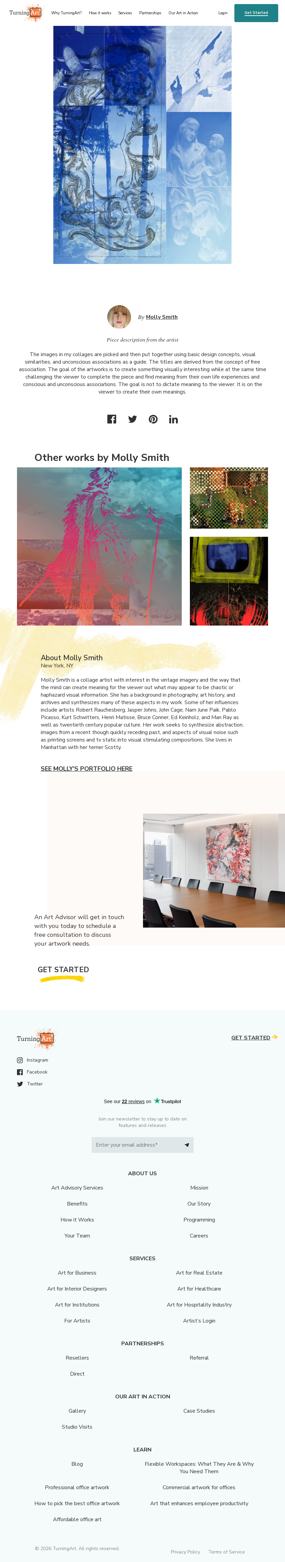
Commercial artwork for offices (199, 1487)
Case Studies (199, 1411)
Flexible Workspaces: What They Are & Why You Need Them (199, 1467)
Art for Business (77, 1273)
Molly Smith (162, 317)
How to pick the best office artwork (77, 1503)
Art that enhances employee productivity (199, 1503)
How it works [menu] (100, 13)
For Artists (77, 1321)
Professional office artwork (77, 1487)
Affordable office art (77, 1519)
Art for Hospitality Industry (199, 1305)
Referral (199, 1358)
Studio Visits (77, 1427)
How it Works (77, 1220)
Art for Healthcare (199, 1289)
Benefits (77, 1204)
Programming (199, 1220)
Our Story (199, 1204)
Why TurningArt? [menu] (66, 13)
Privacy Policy (185, 1552)
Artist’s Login (199, 1321)
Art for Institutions (77, 1305)
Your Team (77, 1236)
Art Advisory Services (77, 1188)
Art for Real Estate (199, 1273)
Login (223, 13)
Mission (199, 1188)
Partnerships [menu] (150, 13)
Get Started (256, 12)
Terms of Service (226, 1552)
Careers (199, 1236)
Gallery (77, 1411)
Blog (77, 1464)
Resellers (77, 1358)
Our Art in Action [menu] (183, 13)
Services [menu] (125, 13)
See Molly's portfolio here (86, 769)
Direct (77, 1374)
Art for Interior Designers (77, 1289)
